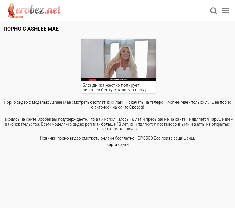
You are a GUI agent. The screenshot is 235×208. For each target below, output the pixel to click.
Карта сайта (117, 144)
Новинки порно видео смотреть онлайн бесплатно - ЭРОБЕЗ (96, 138)
